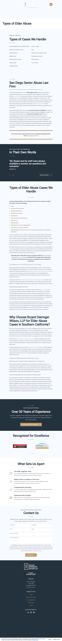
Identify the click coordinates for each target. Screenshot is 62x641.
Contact (31, 605)
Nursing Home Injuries (15, 59)
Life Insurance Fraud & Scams (39, 53)
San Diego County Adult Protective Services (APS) (39, 271)
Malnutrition (12, 56)
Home (31, 594)
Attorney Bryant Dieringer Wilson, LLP (25, 338)
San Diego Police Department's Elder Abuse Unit (31, 279)
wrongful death (40, 103)
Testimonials (31, 602)
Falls (32, 49)
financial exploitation (45, 289)
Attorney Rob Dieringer (33, 347)
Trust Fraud (34, 62)
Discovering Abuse (31, 600)
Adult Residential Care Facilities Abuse (19, 46)
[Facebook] (31, 612)
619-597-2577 (31, 574)
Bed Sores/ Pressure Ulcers (16, 49)
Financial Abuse (13, 53)
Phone (11, 529)
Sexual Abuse (12, 62)
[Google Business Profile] (28, 612)
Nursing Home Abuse (37, 56)
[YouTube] (34, 612)
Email (33, 529)
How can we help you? (14, 537)
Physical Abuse (35, 59)
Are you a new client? (14, 533)
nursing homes (17, 96)
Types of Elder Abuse (31, 597)
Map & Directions (31, 587)
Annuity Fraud (35, 46)
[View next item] (13, 175)
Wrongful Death (13, 66)
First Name (12, 524)
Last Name (34, 524)
